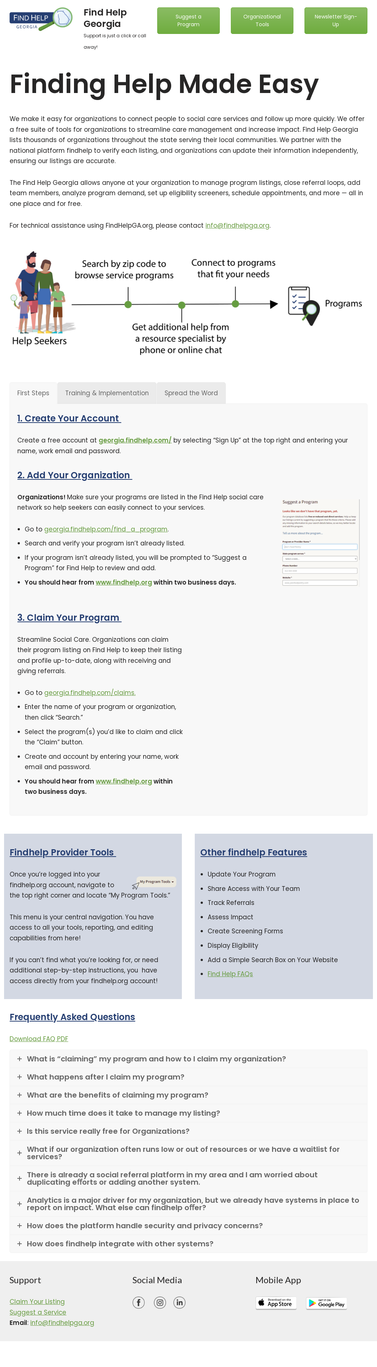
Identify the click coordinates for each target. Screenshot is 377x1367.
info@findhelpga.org (242, 227)
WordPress (83, 1357)
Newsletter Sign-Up (336, 20)
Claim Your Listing (38, 1307)
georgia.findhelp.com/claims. (91, 696)
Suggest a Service (38, 1318)
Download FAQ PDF (39, 1044)
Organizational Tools (262, 20)
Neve (14, 1357)
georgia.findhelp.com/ (136, 442)
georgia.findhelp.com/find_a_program (107, 531)
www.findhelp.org (124, 585)
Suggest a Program (188, 20)
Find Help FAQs (230, 979)
